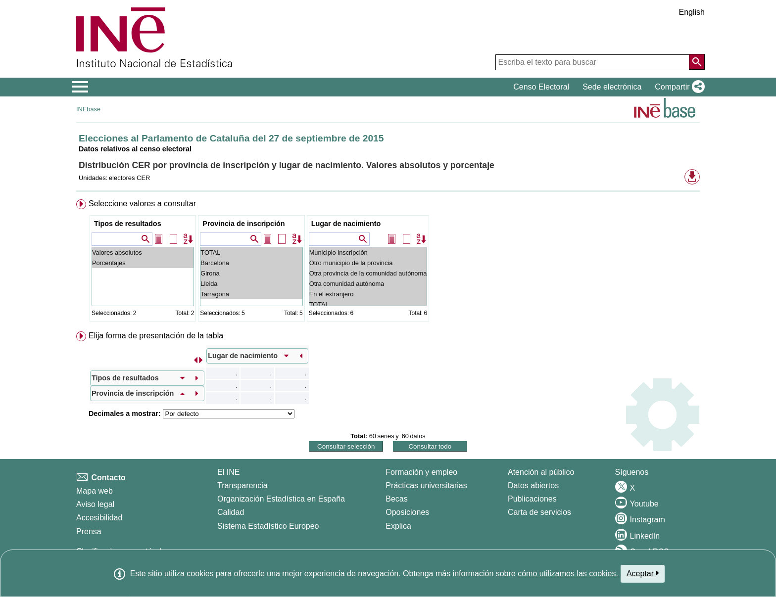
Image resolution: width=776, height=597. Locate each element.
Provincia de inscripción (243, 224)
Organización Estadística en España (281, 499)
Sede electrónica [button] (611, 87)
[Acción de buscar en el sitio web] (697, 62)
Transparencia (242, 485)
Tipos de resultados (127, 224)
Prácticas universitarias (426, 485)
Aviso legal (95, 504)
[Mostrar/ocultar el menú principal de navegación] (80, 87)
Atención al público (541, 472)
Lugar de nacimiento (346, 224)
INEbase (88, 109)
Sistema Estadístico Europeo (268, 526)
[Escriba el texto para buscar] (592, 62)
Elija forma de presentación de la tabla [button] (156, 335)
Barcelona (251, 263)
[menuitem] (388, 262)
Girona (251, 273)
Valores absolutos (143, 252)
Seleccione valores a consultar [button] (142, 203)
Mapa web (94, 491)
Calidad (230, 512)
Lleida (251, 283)
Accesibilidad (99, 517)
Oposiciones (407, 512)
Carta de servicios (539, 512)
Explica (398, 526)
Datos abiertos (533, 485)
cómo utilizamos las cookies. (568, 573)
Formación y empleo (421, 472)
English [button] (692, 12)
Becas (396, 499)
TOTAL (251, 252)
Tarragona (251, 294)
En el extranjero (368, 294)
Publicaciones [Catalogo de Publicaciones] (532, 499)
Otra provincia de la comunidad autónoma (368, 273)
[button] (678, 87)
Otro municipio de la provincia (368, 263)
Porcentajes (143, 263)
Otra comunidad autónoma (368, 283)
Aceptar (643, 573)
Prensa (88, 531)
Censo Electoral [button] (541, 87)
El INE (228, 472)
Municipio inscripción (368, 252)
